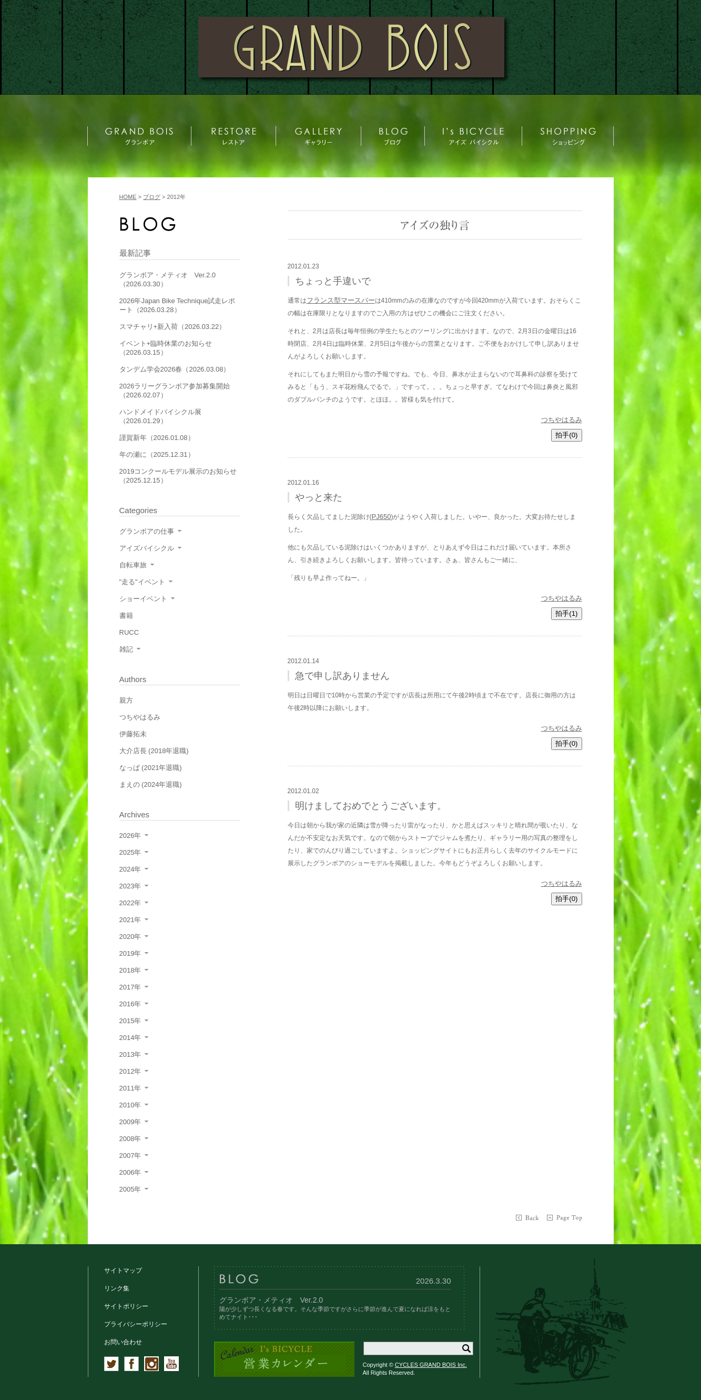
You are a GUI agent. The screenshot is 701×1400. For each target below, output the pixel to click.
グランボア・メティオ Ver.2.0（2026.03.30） (167, 279)
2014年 (130, 1038)
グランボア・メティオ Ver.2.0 (271, 1300)
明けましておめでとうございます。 (370, 806)
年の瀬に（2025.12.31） (157, 454)
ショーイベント (143, 599)
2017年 (130, 987)
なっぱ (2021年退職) (150, 768)
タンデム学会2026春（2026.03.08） (174, 369)
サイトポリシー (126, 1306)
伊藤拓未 (133, 734)
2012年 (130, 1071)
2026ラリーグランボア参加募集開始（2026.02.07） (174, 390)
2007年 (130, 1155)
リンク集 (116, 1288)
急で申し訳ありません (342, 676)
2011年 (130, 1088)
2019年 (130, 953)
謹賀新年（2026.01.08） (157, 438)
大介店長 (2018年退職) (154, 751)
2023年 (130, 886)
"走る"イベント (142, 582)
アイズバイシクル (146, 548)
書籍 (126, 615)
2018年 (130, 970)
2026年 (130, 835)
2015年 (130, 1021)
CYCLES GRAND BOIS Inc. (431, 1365)
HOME (128, 197)
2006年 (130, 1172)
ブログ (151, 197)
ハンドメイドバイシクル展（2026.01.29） (160, 416)
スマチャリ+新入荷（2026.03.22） (172, 327)
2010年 (130, 1105)
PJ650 (381, 517)
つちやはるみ (561, 420)
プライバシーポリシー (135, 1324)
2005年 (130, 1189)
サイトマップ (123, 1270)
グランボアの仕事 (146, 531)
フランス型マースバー (341, 300)
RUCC (129, 632)
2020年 (130, 937)
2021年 (130, 920)
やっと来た (318, 497)
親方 (126, 700)
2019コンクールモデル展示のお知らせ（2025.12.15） (178, 475)
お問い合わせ (123, 1342)
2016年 (130, 1004)
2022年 (130, 903)
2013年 (130, 1054)
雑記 (126, 649)
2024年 (130, 869)
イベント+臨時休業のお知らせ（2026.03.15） (165, 347)
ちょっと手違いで (333, 281)
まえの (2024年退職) (150, 784)
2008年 (130, 1139)
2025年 (130, 852)
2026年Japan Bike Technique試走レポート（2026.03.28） (177, 305)
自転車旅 (133, 565)
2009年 (130, 1122)
